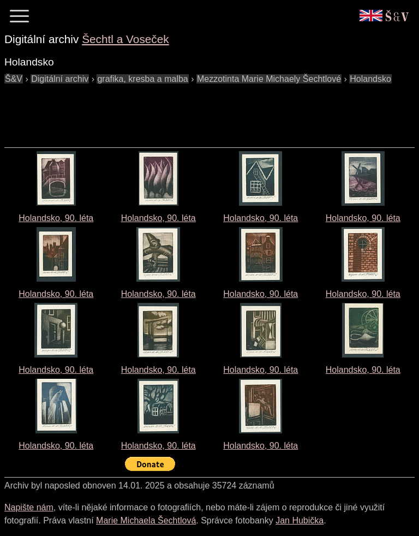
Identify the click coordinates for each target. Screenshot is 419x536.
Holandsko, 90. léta (56, 218)
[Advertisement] (203, 110)
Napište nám (28, 507)
